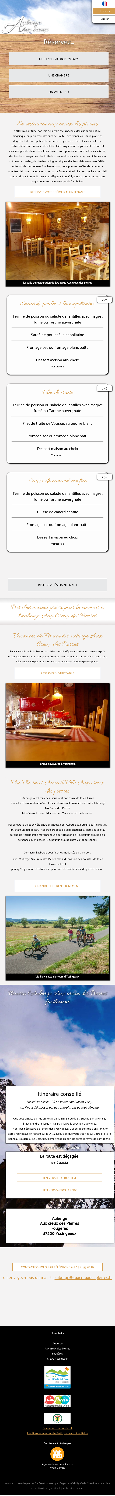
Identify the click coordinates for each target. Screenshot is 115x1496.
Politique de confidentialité (72, 1433)
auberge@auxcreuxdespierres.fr (83, 1277)
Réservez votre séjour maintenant (57, 192)
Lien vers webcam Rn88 (60, 1190)
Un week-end (59, 92)
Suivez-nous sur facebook (57, 1427)
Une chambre (58, 75)
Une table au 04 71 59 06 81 (58, 58)
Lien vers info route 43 (60, 1177)
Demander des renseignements (57, 886)
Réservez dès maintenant (57, 585)
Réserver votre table (57, 673)
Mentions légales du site (41, 1433)
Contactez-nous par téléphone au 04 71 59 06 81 (57, 1267)
